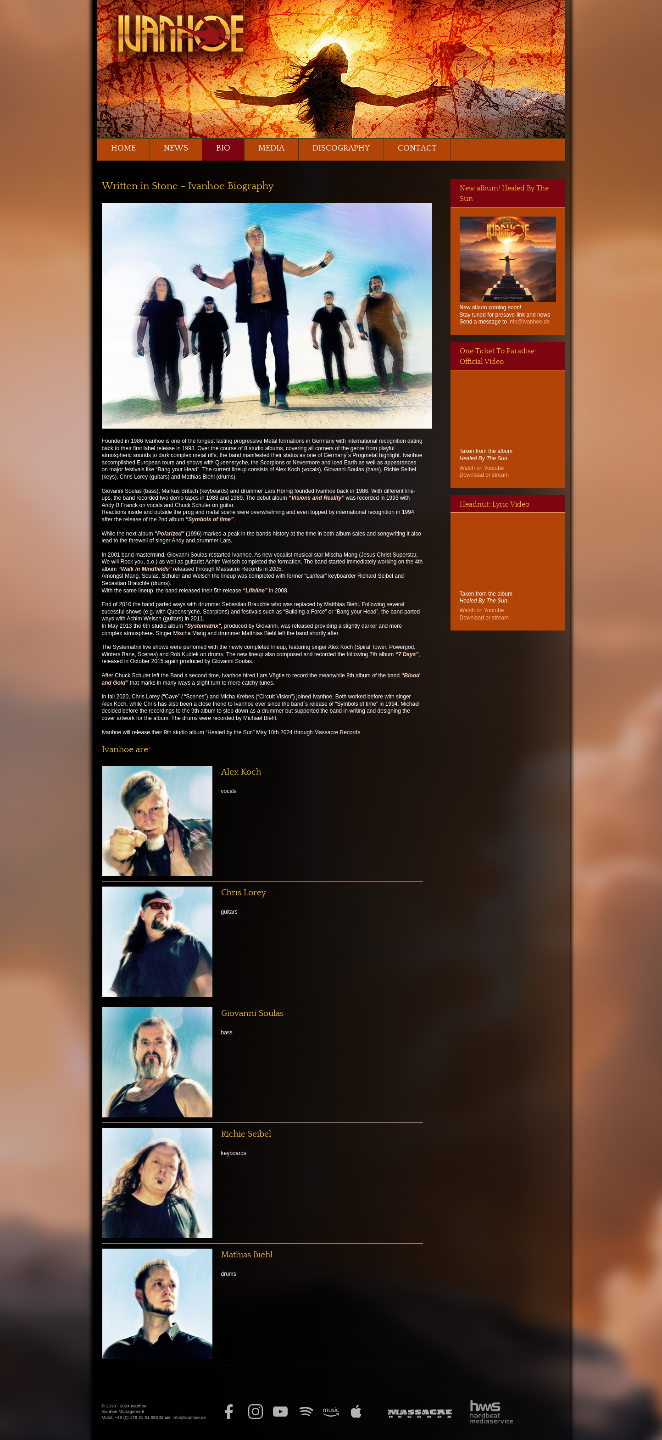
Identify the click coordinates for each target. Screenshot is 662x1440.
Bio (223, 148)
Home (123, 148)
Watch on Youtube (482, 468)
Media (271, 148)
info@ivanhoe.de (529, 321)
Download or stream (484, 475)
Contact (417, 148)
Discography (341, 148)
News (176, 148)
